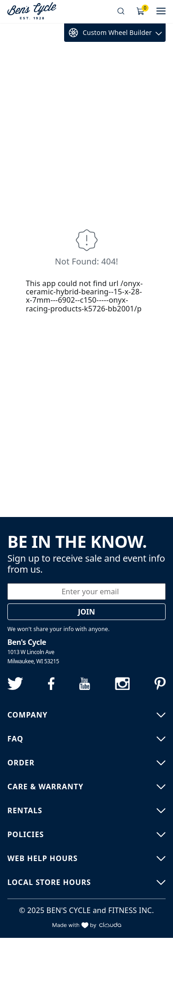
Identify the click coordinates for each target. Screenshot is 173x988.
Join (86, 612)
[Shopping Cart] (140, 11)
